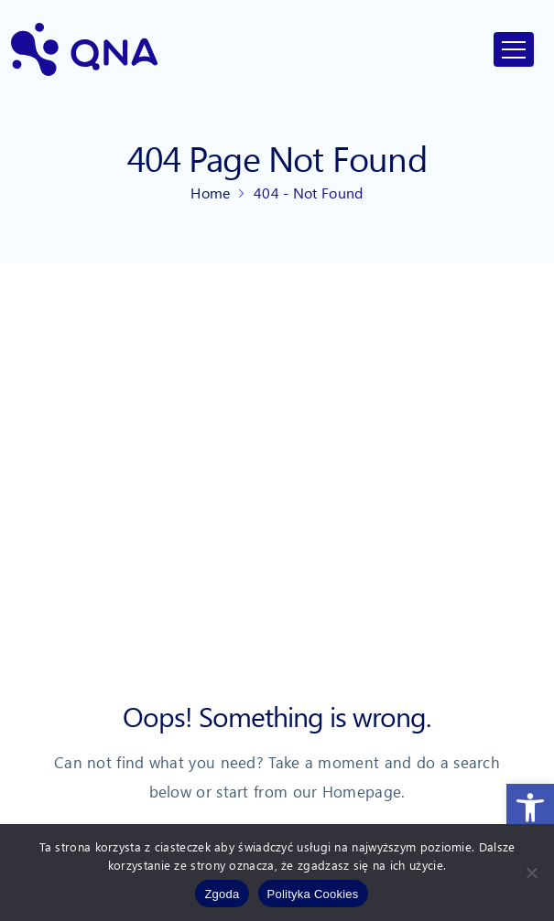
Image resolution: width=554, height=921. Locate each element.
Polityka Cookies (313, 894)
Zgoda (221, 894)
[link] (530, 807)
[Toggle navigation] (514, 49)
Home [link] (210, 192)
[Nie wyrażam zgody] (531, 872)
